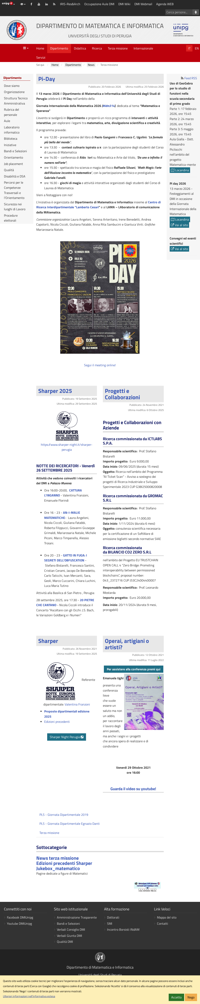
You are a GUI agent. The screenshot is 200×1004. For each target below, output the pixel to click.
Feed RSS (190, 78)
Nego (191, 997)
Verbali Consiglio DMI (71, 929)
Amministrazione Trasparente (77, 917)
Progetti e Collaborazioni (122, 393)
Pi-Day (46, 78)
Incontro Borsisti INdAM (123, 929)
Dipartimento (59, 48)
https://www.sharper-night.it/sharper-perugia (66, 447)
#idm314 (109, 105)
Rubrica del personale (11, 112)
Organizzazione (14, 91)
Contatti (162, 923)
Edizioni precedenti (57, 721)
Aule (7, 120)
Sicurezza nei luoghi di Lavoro (14, 207)
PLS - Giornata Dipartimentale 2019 (63, 814)
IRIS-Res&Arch (70, 4)
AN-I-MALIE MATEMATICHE (62, 515)
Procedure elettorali (11, 218)
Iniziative (10, 144)
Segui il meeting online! (100, 365)
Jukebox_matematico (58, 868)
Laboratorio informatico (11, 130)
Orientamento (13, 157)
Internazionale (143, 48)
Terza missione (118, 48)
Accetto (176, 997)
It (189, 48)
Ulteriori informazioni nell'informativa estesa (29, 996)
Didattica (80, 48)
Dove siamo (11, 85)
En (197, 48)
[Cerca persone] (195, 12)
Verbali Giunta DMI (69, 935)
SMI (109, 923)
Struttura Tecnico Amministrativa (16, 101)
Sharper (48, 640)
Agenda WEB (165, 4)
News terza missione (57, 858)
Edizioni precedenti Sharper (64, 863)
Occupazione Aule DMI (99, 4)
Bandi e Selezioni (15, 151)
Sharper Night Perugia (66, 737)
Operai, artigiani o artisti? (127, 643)
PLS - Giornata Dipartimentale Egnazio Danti (69, 823)
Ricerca (97, 48)
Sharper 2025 (55, 390)
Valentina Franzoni (77, 704)
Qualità (9, 170)
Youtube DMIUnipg (19, 923)
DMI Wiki (124, 4)
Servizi (40, 57)
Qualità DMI (65, 941)
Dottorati (113, 917)
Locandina (180, 170)
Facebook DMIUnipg (20, 917)
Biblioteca (10, 138)
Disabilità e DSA (14, 176)
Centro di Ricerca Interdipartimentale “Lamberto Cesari (98, 205)
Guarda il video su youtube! (133, 789)
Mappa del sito (166, 917)
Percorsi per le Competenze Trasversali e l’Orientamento (14, 190)
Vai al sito (179, 225)
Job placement (13, 163)
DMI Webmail (143, 4)
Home (40, 48)
